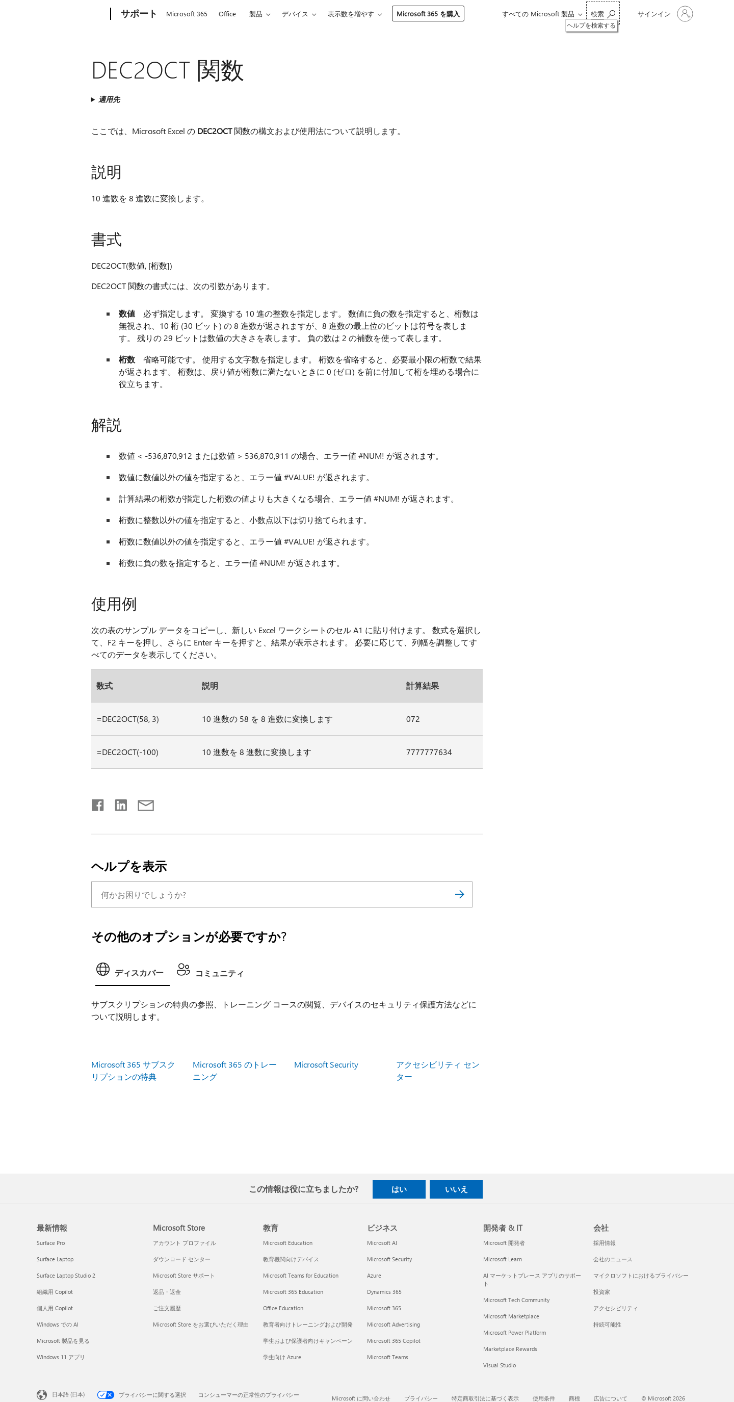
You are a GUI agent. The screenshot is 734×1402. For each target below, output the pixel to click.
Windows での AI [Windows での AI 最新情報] (57, 1324)
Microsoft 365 (186, 13)
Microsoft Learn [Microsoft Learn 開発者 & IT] (502, 1259)
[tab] (132, 972)
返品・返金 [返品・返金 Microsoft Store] (167, 1291)
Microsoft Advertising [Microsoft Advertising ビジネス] (393, 1324)
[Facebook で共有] (98, 803)
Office (227, 13)
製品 (256, 13)
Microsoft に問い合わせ (361, 1398)
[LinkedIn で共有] (117, 803)
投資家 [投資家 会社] (601, 1291)
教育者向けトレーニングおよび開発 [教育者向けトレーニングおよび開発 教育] (308, 1324)
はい (399, 1189)
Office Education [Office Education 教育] (283, 1308)
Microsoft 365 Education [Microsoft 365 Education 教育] (293, 1291)
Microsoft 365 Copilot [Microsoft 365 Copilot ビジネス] (394, 1340)
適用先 (109, 99)
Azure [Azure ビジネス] (374, 1275)
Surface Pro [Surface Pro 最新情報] (51, 1243)
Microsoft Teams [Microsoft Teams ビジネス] (387, 1357)
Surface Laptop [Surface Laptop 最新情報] (55, 1259)
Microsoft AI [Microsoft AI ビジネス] (382, 1243)
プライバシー (421, 1398)
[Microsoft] (72, 14)
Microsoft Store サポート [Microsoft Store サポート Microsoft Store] (184, 1275)
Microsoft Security (326, 1064)
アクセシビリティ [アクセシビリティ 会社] (615, 1308)
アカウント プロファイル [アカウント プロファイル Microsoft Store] (184, 1243)
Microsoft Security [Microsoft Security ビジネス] (389, 1259)
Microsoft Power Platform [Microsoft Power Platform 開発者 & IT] (514, 1332)
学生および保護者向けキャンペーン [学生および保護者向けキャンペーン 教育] (308, 1340)
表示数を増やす (351, 13)
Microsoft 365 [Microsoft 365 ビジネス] (384, 1308)
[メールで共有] (141, 803)
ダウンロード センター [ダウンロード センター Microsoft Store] (182, 1259)
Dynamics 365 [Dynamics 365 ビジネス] (384, 1291)
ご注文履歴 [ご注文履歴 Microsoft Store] (167, 1308)
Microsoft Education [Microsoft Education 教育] (287, 1243)
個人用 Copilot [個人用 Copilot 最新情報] (55, 1308)
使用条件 (544, 1398)
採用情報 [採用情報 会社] (604, 1243)
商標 (574, 1398)
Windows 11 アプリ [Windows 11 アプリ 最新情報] (61, 1357)
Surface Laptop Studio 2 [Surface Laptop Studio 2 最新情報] (66, 1275)
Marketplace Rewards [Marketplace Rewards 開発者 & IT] (510, 1349)
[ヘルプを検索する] (603, 13)
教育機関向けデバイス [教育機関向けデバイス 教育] (291, 1259)
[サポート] (138, 14)
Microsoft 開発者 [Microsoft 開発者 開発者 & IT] (504, 1243)
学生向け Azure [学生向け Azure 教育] (282, 1357)
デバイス (295, 13)
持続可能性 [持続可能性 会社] (607, 1324)
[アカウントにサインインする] (664, 14)
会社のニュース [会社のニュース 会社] (613, 1259)
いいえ (456, 1189)
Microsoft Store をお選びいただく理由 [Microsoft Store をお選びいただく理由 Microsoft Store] (201, 1324)
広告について (610, 1398)
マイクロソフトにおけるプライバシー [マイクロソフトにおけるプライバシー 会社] (641, 1275)
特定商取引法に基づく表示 (485, 1398)
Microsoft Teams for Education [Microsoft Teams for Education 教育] (300, 1275)
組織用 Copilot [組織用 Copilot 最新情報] (55, 1291)
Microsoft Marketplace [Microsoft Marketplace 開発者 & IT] (511, 1316)
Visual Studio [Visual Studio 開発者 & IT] (499, 1365)
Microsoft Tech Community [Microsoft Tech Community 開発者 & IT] (516, 1300)
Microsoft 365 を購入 (428, 13)
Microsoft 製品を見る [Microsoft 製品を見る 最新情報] (63, 1340)
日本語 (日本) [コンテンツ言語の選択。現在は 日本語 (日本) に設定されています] (68, 1394)
